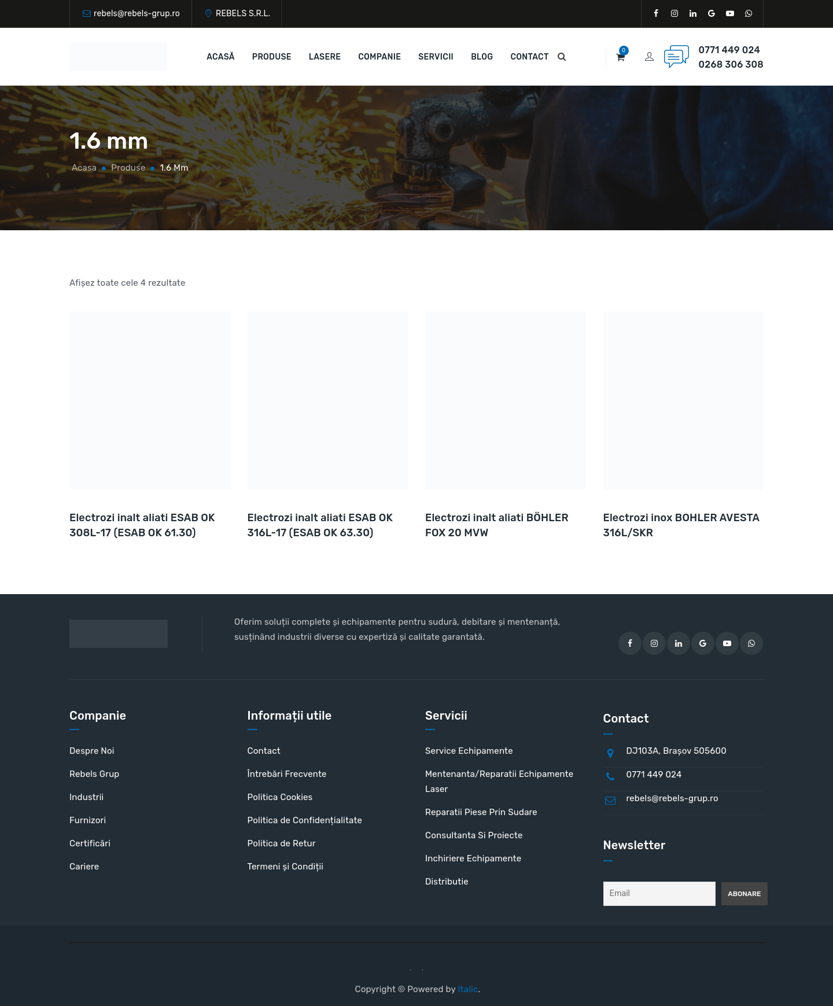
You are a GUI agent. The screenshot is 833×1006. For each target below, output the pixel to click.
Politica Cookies (280, 797)
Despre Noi (92, 751)
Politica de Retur (282, 843)
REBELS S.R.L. (243, 14)
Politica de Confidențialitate (305, 820)
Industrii (86, 797)
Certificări (89, 843)
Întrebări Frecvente (287, 774)
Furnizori (87, 820)
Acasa (83, 168)
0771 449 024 (729, 50)
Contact (529, 57)
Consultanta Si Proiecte (474, 835)
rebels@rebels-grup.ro (137, 14)
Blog (482, 57)
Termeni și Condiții (286, 866)
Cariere (84, 866)
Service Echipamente (469, 751)
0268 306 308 (731, 64)
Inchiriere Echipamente (473, 858)
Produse (272, 57)
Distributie (447, 881)
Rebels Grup (94, 774)
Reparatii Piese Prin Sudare (481, 812)
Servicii (436, 57)
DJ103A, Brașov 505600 (676, 751)
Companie (379, 57)
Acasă (221, 57)
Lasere (325, 57)
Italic (468, 989)
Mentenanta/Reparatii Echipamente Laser (499, 781)
